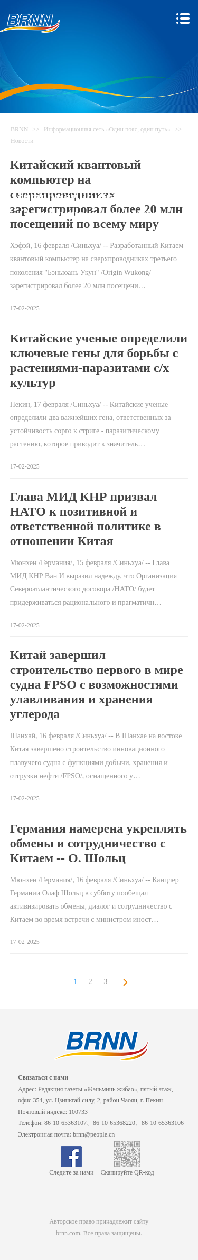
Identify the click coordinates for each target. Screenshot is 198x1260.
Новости (22, 141)
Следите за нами (71, 1168)
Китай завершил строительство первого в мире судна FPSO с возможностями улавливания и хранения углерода (96, 684)
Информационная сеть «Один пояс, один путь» (107, 129)
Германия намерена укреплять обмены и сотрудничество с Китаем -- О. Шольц (98, 843)
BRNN (19, 129)
